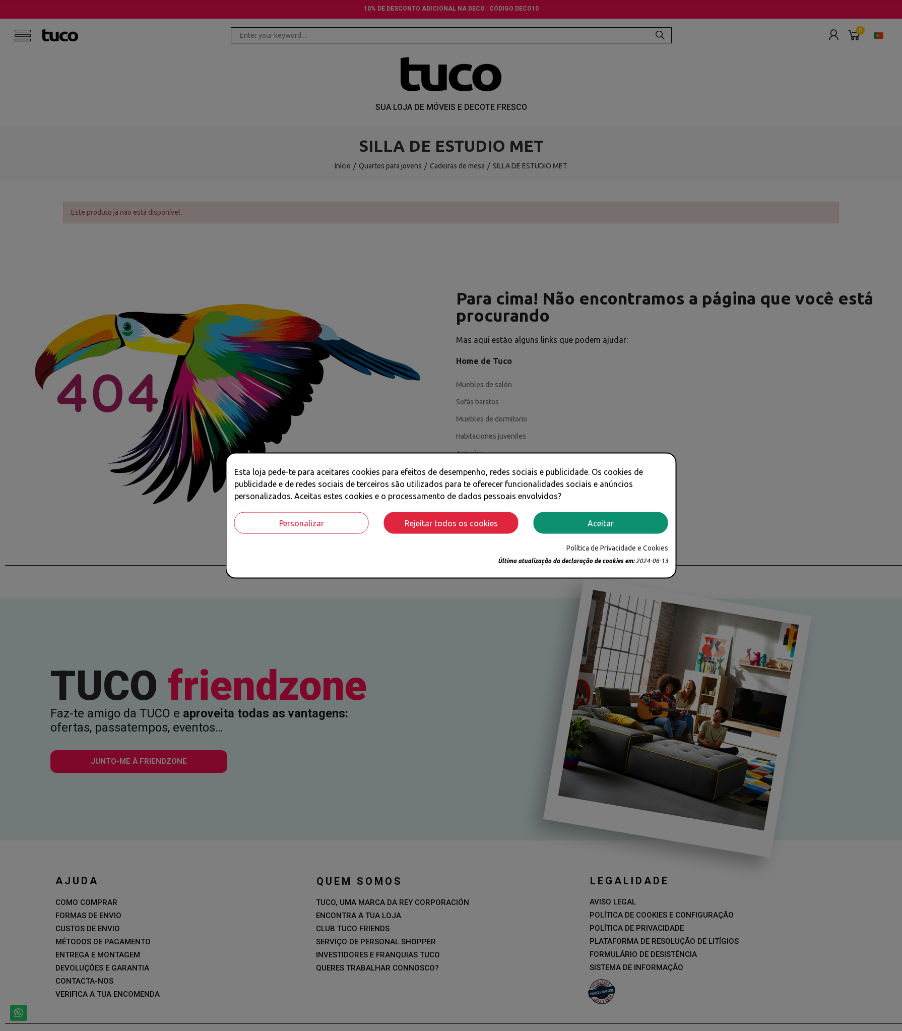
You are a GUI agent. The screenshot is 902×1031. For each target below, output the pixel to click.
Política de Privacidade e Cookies (617, 548)
